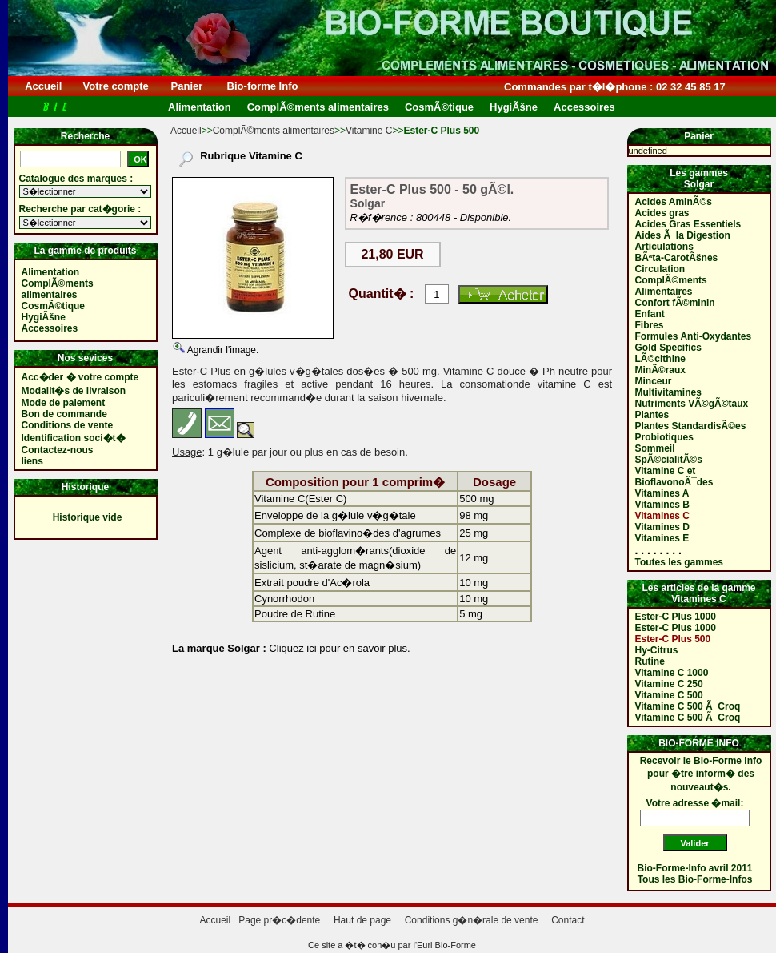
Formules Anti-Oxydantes (693, 336)
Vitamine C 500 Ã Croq (688, 706)
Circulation (660, 269)
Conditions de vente (68, 425)
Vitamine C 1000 (672, 672)
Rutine (650, 661)
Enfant (650, 314)
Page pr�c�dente (279, 920)
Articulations (664, 246)
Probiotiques (664, 437)
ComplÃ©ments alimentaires (273, 130)
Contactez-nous (58, 450)
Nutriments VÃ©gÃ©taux (692, 403)
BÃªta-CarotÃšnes (676, 257)
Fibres (649, 325)
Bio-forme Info (262, 86)
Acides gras (662, 213)
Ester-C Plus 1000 (675, 616)
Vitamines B (662, 504)
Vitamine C (369, 130)
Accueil (43, 86)
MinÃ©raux (660, 370)
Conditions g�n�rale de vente (471, 920)
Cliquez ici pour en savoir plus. (338, 648)
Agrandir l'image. (221, 350)
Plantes (652, 414)
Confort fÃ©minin (675, 302)
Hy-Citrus (656, 650)
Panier (187, 86)
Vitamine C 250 (669, 684)
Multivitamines (668, 392)
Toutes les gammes (679, 562)
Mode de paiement (64, 402)
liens (32, 461)
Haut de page (362, 920)
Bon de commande (64, 414)
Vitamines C (662, 515)
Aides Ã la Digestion (682, 235)
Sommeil (655, 448)
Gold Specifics (668, 347)
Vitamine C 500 (669, 695)
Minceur (653, 381)
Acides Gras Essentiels (688, 224)
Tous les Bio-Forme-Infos (695, 879)
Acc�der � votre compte (80, 377)
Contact (567, 920)
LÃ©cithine (660, 358)
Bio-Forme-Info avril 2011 (695, 868)
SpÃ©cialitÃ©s (668, 459)
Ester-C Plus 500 (673, 639)
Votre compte (115, 86)
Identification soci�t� (74, 438)
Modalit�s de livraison (74, 390)
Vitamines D (662, 527)
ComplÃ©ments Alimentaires (671, 286)
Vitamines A (662, 493)
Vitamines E (662, 538)
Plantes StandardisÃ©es (690, 426)
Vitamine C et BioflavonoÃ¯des (674, 476)
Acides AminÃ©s (673, 201)
